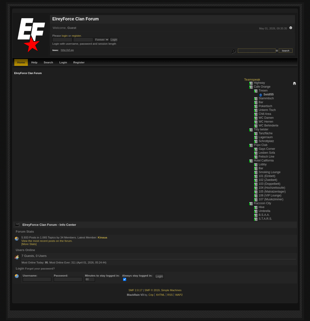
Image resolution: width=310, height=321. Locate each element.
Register (79, 62)
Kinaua (102, 237)
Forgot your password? (40, 268)
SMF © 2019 (152, 290)
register (76, 35)
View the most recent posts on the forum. (46, 240)
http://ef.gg (67, 50)
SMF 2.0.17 (135, 290)
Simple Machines (171, 290)
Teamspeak (252, 79)
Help (34, 62)
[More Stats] (29, 243)
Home (21, 62)
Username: (37, 277)
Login (63, 62)
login (65, 35)
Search (48, 62)
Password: (68, 277)
